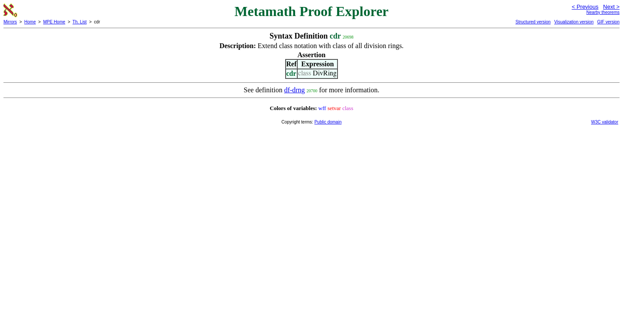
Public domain (328, 122)
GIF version (608, 22)
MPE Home (54, 22)
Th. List (80, 22)
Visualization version (574, 22)
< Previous (585, 6)
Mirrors (10, 22)
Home (30, 22)
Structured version (532, 22)
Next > (611, 6)
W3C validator (604, 122)
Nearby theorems (603, 12)
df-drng (294, 90)
